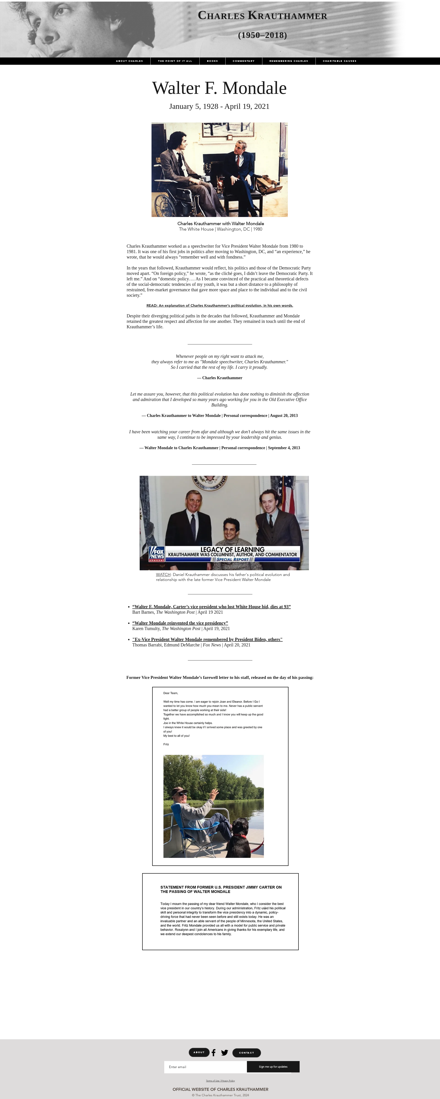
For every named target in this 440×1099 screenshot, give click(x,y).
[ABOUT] (199, 1052)
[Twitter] (224, 1052)
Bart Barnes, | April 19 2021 (177, 612)
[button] (129, 61)
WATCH (163, 574)
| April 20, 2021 (236, 644)
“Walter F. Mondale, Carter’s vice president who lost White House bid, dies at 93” (211, 606)
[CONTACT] (246, 1052)
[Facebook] (213, 1052)
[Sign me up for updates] (273, 1066)
